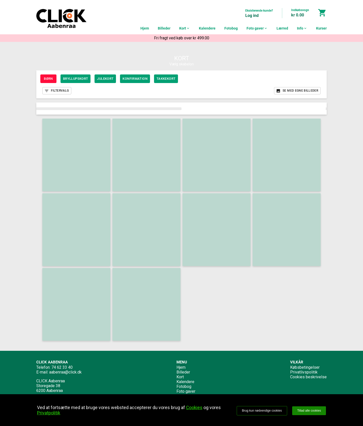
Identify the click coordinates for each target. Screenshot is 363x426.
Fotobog (231, 28)
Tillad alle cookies (309, 410)
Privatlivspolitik (304, 372)
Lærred (282, 28)
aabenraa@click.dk (65, 372)
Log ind (252, 15)
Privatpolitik (48, 412)
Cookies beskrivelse (308, 377)
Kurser (321, 28)
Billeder (164, 28)
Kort (184, 28)
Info (302, 28)
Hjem (144, 28)
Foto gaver (257, 28)
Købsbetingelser (305, 367)
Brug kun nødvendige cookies (262, 410)
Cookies (194, 407)
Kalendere (207, 28)
